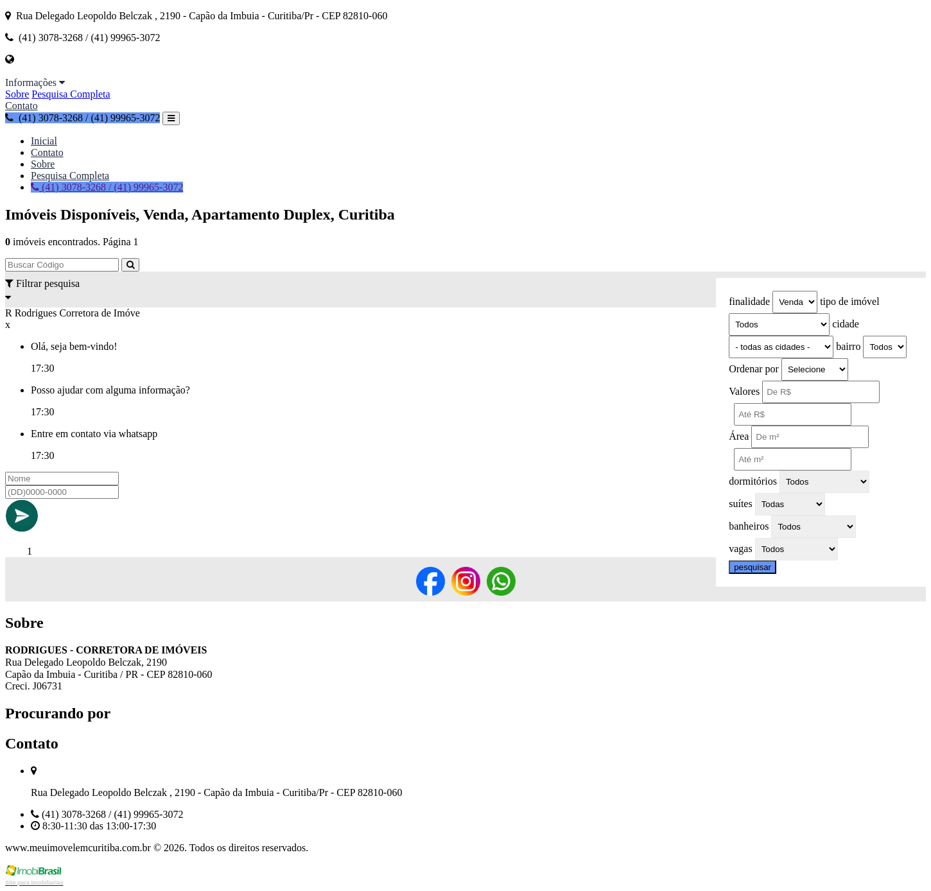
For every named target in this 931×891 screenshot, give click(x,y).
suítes (740, 503)
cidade (845, 323)
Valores (744, 391)
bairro (848, 346)
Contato (21, 105)
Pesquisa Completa (70, 94)
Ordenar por (754, 368)
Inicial (44, 140)
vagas (740, 548)
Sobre (17, 94)
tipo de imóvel (849, 301)
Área (739, 436)
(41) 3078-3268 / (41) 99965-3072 (82, 117)
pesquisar (752, 567)
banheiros (749, 526)
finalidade (749, 301)
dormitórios (753, 481)
